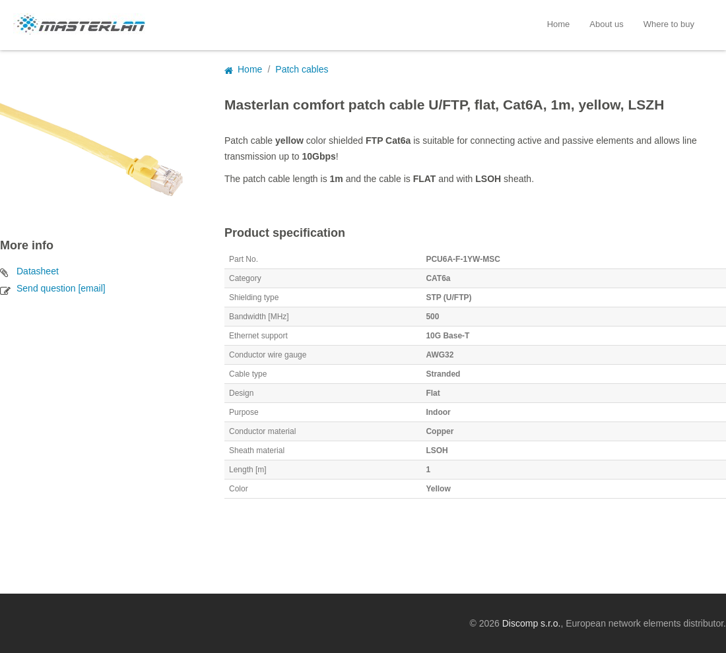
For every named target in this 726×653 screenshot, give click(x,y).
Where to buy (669, 24)
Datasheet (37, 271)
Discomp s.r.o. (531, 623)
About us (606, 24)
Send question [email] (61, 288)
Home (558, 24)
